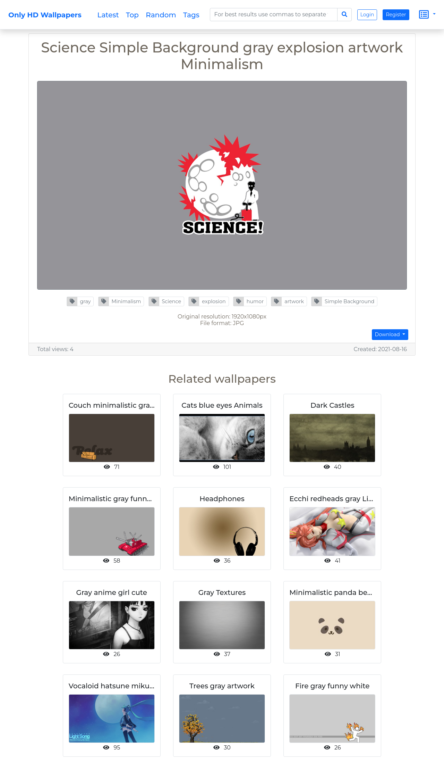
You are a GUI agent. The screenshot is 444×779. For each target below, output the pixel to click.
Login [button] (367, 14)
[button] (80, 301)
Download (388, 334)
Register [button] (396, 14)
